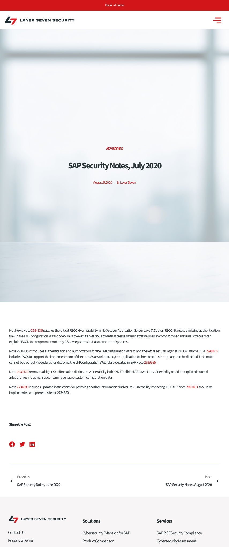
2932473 (22, 372)
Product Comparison (98, 541)
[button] (12, 444)
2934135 (37, 330)
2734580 (22, 387)
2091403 (192, 387)
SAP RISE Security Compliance (179, 533)
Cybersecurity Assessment (176, 541)
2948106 (212, 351)
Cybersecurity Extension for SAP (106, 533)
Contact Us (16, 532)
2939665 (150, 362)
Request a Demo (20, 541)
